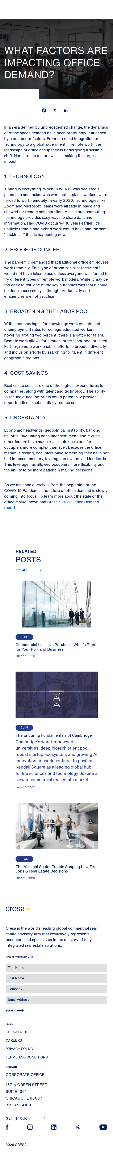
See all (22, 570)
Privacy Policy (20, 1048)
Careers (14, 1040)
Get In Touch (26, 1118)
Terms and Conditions (27, 1057)
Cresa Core (17, 1031)
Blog (24, 637)
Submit (10, 1010)
